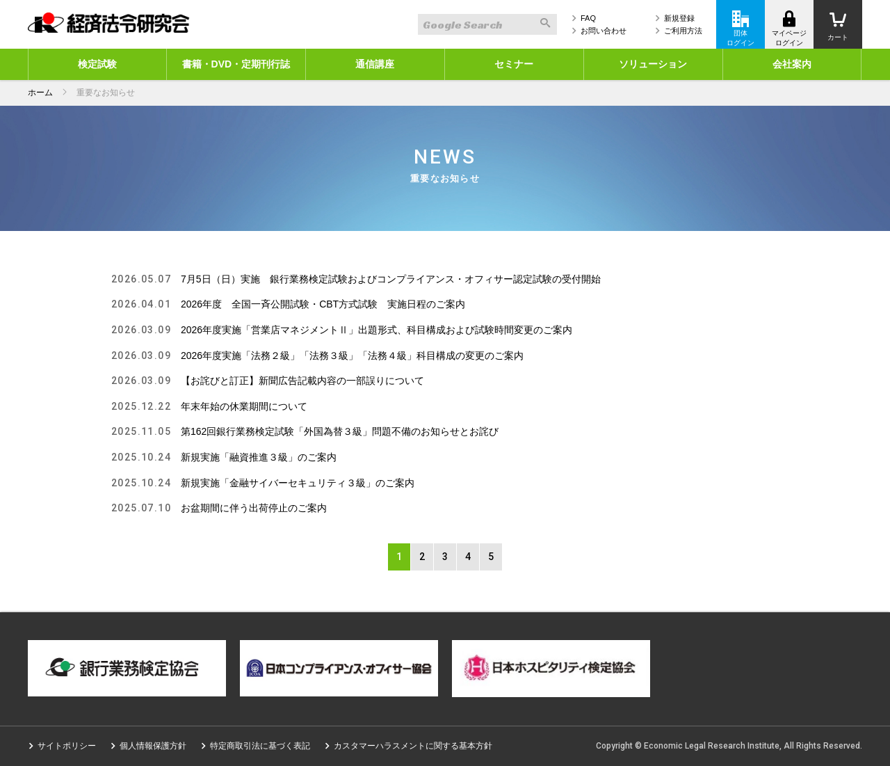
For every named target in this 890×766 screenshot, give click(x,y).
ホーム (40, 92)
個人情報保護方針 (153, 746)
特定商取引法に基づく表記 (260, 746)
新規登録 (679, 18)
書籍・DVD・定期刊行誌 (236, 64)
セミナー (513, 64)
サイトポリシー (67, 746)
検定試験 (97, 64)
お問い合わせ (603, 30)
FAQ (588, 18)
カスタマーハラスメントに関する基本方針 (413, 746)
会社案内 (791, 64)
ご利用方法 (683, 30)
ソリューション (653, 64)
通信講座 (374, 64)
